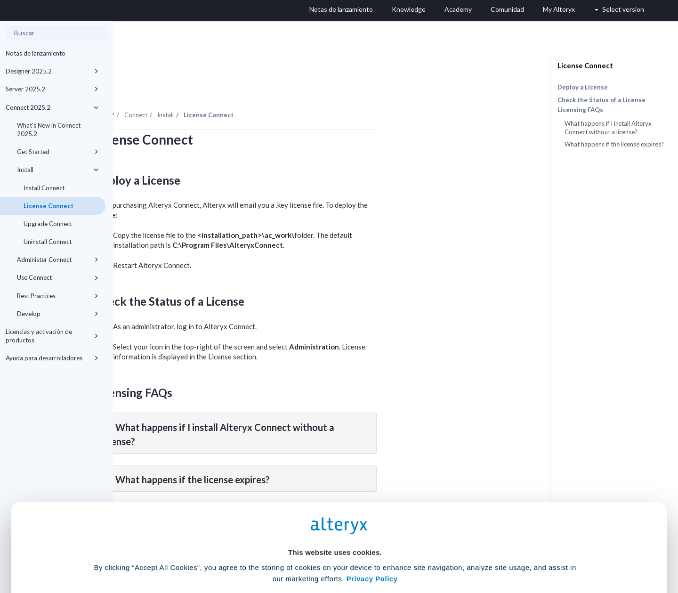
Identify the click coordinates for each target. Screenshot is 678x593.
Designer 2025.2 (52, 71)
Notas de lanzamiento (35, 53)
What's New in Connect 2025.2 (49, 130)
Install (57, 169)
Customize (411, 551)
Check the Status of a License (601, 100)
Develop (57, 313)
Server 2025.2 (52, 89)
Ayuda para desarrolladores (52, 358)
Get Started (57, 151)
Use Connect (57, 277)
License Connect (48, 206)
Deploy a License (582, 87)
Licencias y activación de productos (52, 336)
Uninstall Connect (48, 241)
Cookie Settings (335, 524)
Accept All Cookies (267, 551)
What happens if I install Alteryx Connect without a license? (608, 128)
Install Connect (44, 188)
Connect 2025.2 (52, 107)
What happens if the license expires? (614, 144)
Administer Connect (57, 259)
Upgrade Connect (48, 223)
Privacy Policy (372, 498)
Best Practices (57, 296)
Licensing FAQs (580, 110)
